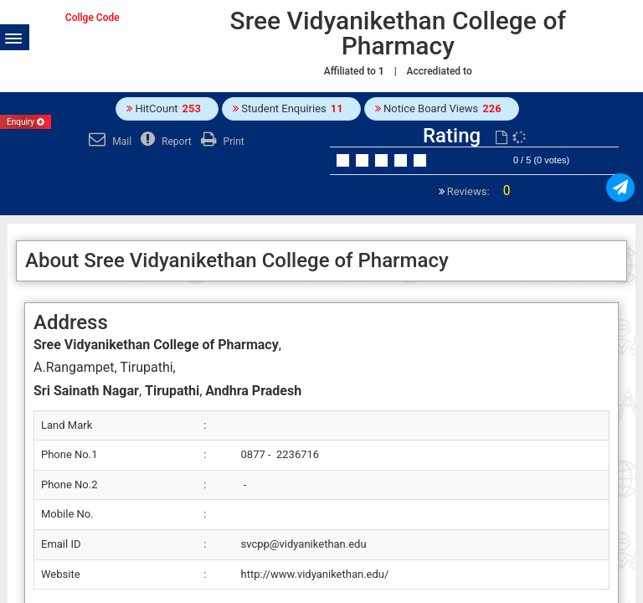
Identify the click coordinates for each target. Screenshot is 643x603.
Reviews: (478, 191)
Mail (108, 141)
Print (220, 141)
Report (164, 141)
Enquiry (25, 121)
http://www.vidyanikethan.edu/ (315, 574)
